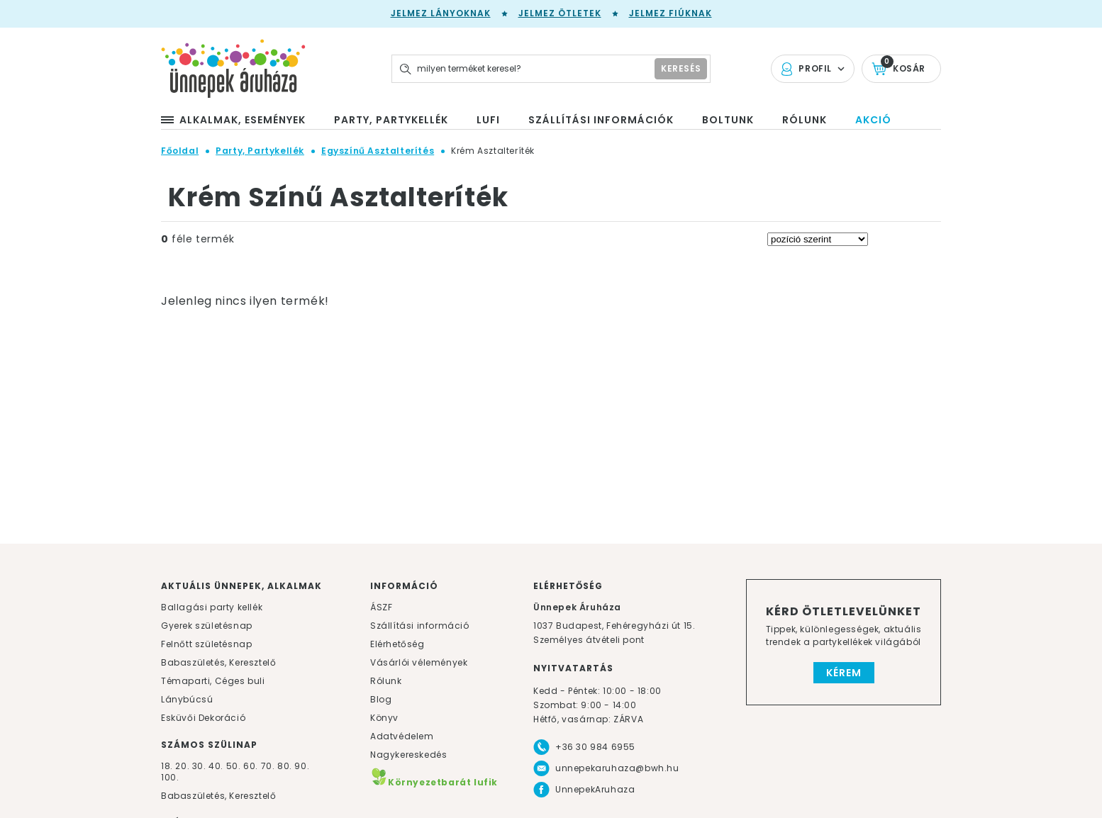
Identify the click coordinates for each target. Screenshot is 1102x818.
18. (167, 766)
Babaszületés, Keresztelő (218, 662)
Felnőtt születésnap (206, 644)
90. (301, 766)
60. (251, 766)
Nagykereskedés (408, 755)
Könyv (384, 718)
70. (269, 766)
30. (199, 766)
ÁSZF (381, 607)
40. (215, 766)
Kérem (844, 673)
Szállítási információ (419, 626)
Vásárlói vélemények (418, 662)
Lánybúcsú (187, 699)
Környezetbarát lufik (434, 782)
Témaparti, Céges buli (213, 681)
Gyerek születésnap (206, 626)
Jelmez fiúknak (670, 13)
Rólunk (386, 681)
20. (182, 766)
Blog (380, 699)
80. (285, 766)
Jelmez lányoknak (441, 13)
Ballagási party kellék (211, 607)
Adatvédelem (402, 736)
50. (234, 766)
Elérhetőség (397, 644)
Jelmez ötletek (559, 13)
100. (170, 777)
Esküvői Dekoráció (203, 718)
